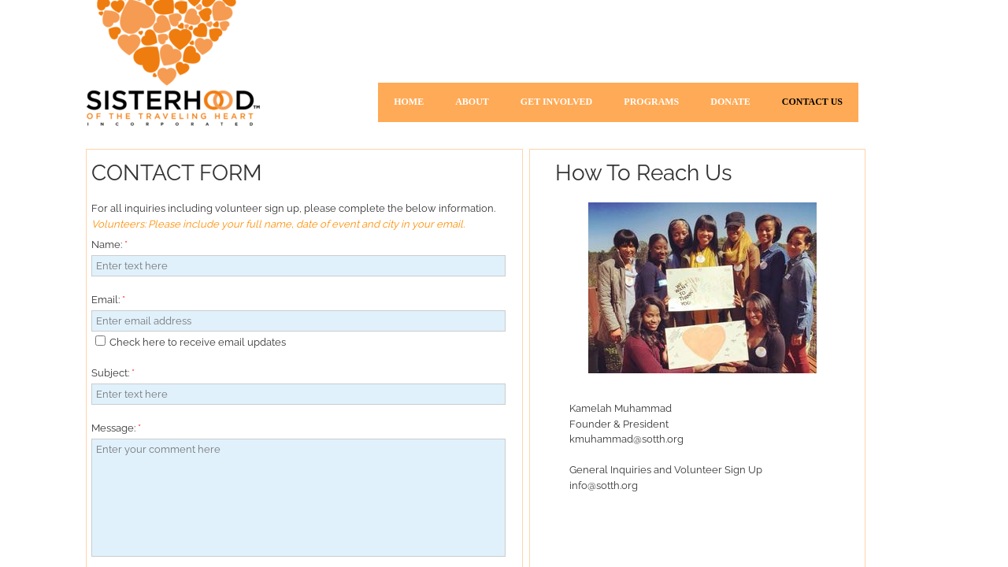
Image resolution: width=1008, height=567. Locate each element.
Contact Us (812, 101)
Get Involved (556, 101)
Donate (730, 101)
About (472, 101)
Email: (108, 300)
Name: (109, 244)
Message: (116, 428)
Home (409, 101)
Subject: (113, 373)
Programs (651, 101)
